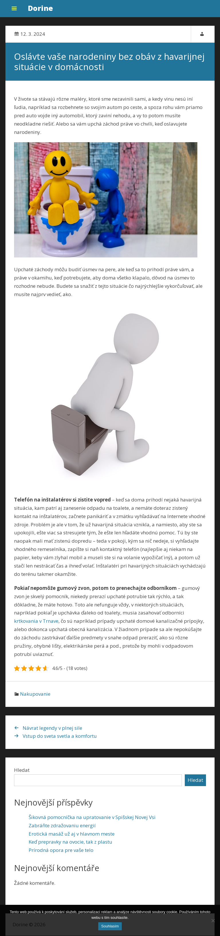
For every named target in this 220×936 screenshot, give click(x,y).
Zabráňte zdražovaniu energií (62, 825)
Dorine (40, 8)
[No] (213, 920)
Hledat (22, 770)
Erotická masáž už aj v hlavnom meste (72, 833)
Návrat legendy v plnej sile (52, 728)
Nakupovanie (35, 694)
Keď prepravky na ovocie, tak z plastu (70, 842)
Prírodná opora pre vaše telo (61, 850)
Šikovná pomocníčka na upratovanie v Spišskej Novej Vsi (92, 817)
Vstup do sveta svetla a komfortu (60, 736)
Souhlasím (110, 926)
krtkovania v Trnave (36, 621)
